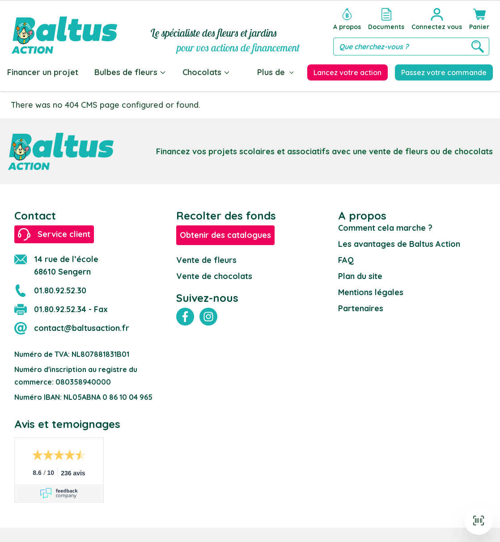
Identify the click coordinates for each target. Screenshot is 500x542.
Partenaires (360, 308)
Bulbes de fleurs (130, 72)
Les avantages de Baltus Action (399, 244)
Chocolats (206, 72)
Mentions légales (370, 292)
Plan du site (360, 276)
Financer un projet (42, 72)
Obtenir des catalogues (225, 235)
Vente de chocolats (214, 276)
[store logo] (64, 30)
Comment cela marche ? (385, 228)
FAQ (346, 260)
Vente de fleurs (206, 260)
